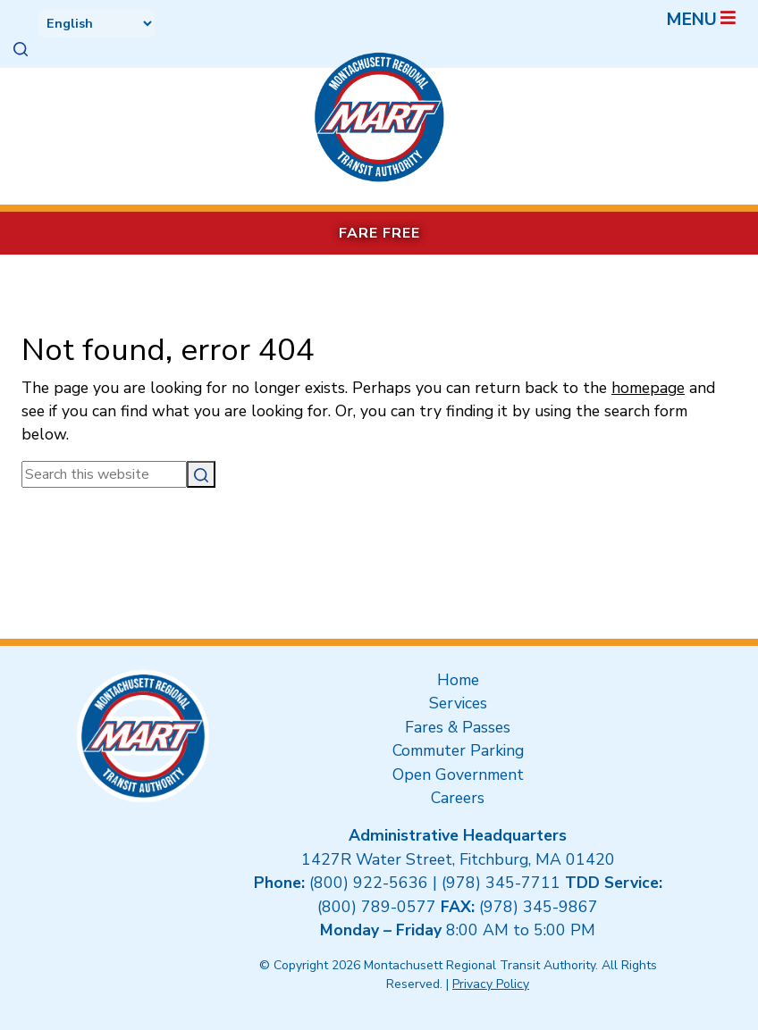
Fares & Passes (457, 727)
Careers (457, 797)
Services (458, 703)
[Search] (201, 474)
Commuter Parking (458, 750)
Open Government (458, 774)
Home (458, 680)
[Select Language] (96, 23)
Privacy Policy (490, 984)
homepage (648, 387)
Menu (702, 19)
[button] (20, 49)
